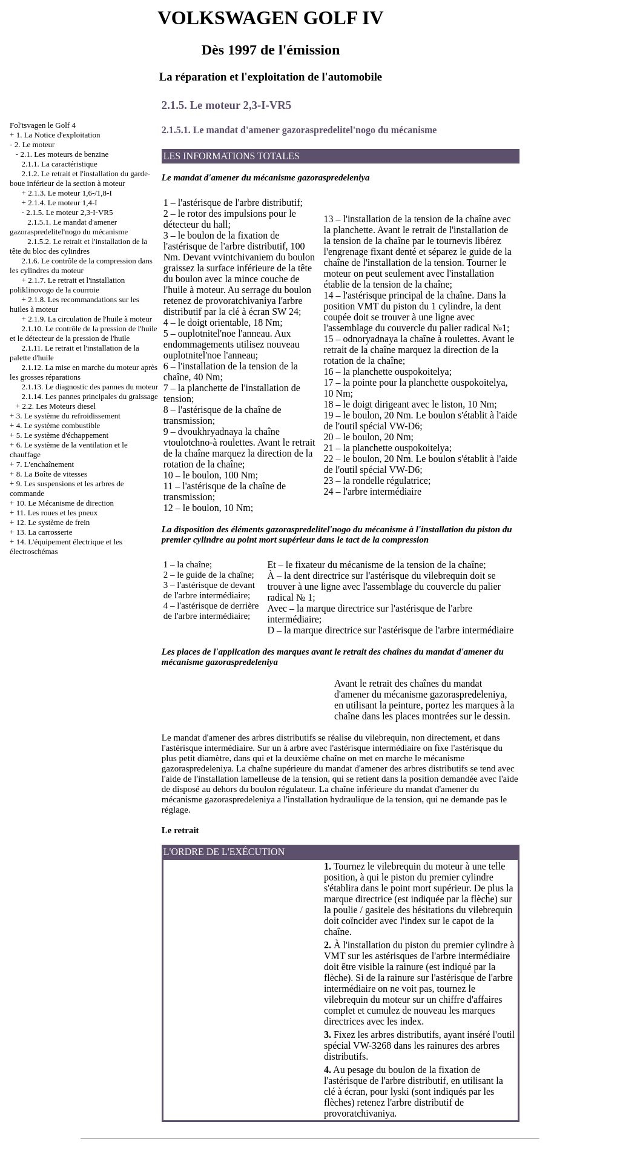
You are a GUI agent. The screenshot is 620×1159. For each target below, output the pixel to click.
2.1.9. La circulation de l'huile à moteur (90, 318)
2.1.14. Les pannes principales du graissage (90, 396)
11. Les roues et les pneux (57, 512)
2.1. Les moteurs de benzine (64, 154)
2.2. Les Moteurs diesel (59, 406)
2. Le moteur (35, 144)
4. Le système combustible (58, 425)
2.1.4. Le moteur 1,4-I (62, 202)
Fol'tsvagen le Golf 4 (43, 125)
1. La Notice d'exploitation (58, 134)
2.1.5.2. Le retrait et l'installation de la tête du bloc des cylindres (78, 246)
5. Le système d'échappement (62, 435)
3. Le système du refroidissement (68, 415)
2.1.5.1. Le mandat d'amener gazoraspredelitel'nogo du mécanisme (69, 226)
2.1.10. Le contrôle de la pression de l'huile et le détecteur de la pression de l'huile (83, 333)
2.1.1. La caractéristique (59, 163)
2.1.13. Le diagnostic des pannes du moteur (90, 386)
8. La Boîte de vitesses (51, 473)
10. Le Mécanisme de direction (65, 502)
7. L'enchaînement (45, 464)
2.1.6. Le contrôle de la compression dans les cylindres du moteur (81, 265)
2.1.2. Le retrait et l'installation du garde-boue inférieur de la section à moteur (80, 178)
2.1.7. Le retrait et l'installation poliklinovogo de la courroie (67, 285)
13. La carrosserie (44, 532)
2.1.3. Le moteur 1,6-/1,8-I (70, 192)
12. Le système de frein (53, 522)
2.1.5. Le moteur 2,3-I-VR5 (69, 212)
